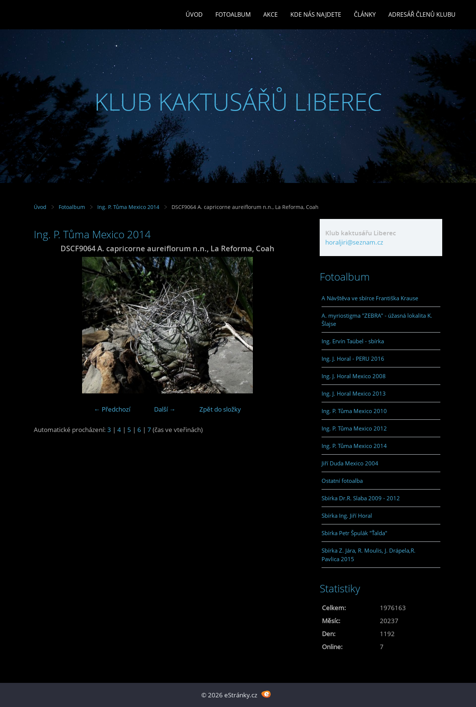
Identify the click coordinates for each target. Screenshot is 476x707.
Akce (270, 14)
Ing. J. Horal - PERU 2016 (353, 358)
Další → (165, 409)
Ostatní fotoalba (342, 480)
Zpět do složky (220, 409)
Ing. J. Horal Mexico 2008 (354, 376)
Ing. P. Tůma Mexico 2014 (128, 206)
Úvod (194, 14)
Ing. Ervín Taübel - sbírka (353, 341)
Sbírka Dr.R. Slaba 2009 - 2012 (361, 498)
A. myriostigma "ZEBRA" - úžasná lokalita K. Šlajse (377, 319)
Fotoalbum (233, 14)
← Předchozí (112, 409)
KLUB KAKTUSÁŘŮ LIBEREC (238, 101)
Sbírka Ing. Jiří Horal (347, 515)
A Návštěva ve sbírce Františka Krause (370, 298)
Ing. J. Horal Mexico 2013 (354, 393)
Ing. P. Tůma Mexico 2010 (354, 411)
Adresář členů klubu (422, 14)
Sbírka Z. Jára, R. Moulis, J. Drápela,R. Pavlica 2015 (368, 554)
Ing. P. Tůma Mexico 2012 (354, 428)
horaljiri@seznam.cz (354, 242)
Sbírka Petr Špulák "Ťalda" (354, 533)
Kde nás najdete (315, 14)
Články (365, 14)
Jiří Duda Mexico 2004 (350, 463)
